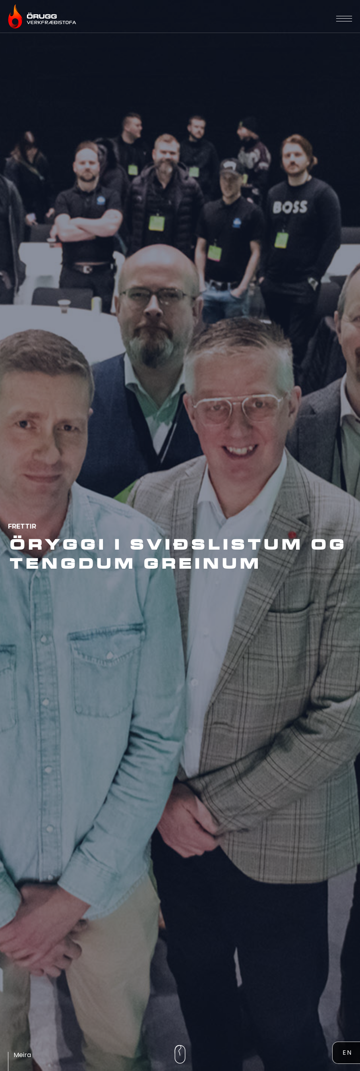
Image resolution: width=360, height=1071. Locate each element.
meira (22, 1055)
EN (347, 1052)
